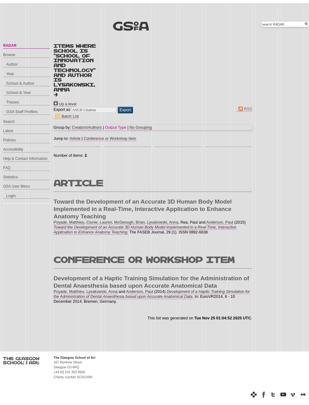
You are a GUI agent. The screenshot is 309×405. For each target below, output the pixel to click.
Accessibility (13, 149)
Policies (9, 140)
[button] (125, 110)
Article (75, 138)
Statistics (10, 177)
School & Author (20, 83)
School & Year (18, 92)
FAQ (6, 168)
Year (10, 73)
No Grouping (141, 127)
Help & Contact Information (25, 158)
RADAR (9, 45)
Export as (62, 109)
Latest (8, 131)
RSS (244, 109)
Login (11, 195)
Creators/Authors (87, 127)
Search (9, 121)
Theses (12, 102)
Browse (9, 55)
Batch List (66, 116)
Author (12, 64)
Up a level (65, 104)
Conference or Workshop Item (110, 138)
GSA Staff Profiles (22, 111)
